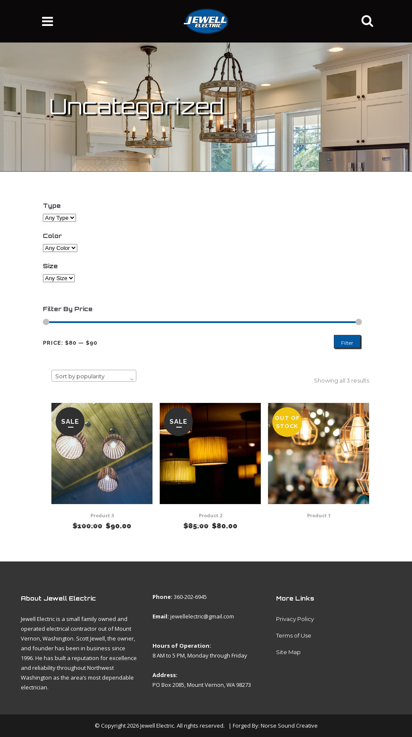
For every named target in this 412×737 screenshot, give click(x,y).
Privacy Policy (295, 618)
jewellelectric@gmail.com (202, 616)
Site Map (288, 652)
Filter (347, 343)
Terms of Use (293, 635)
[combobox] (93, 376)
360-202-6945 (190, 597)
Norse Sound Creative (289, 725)
